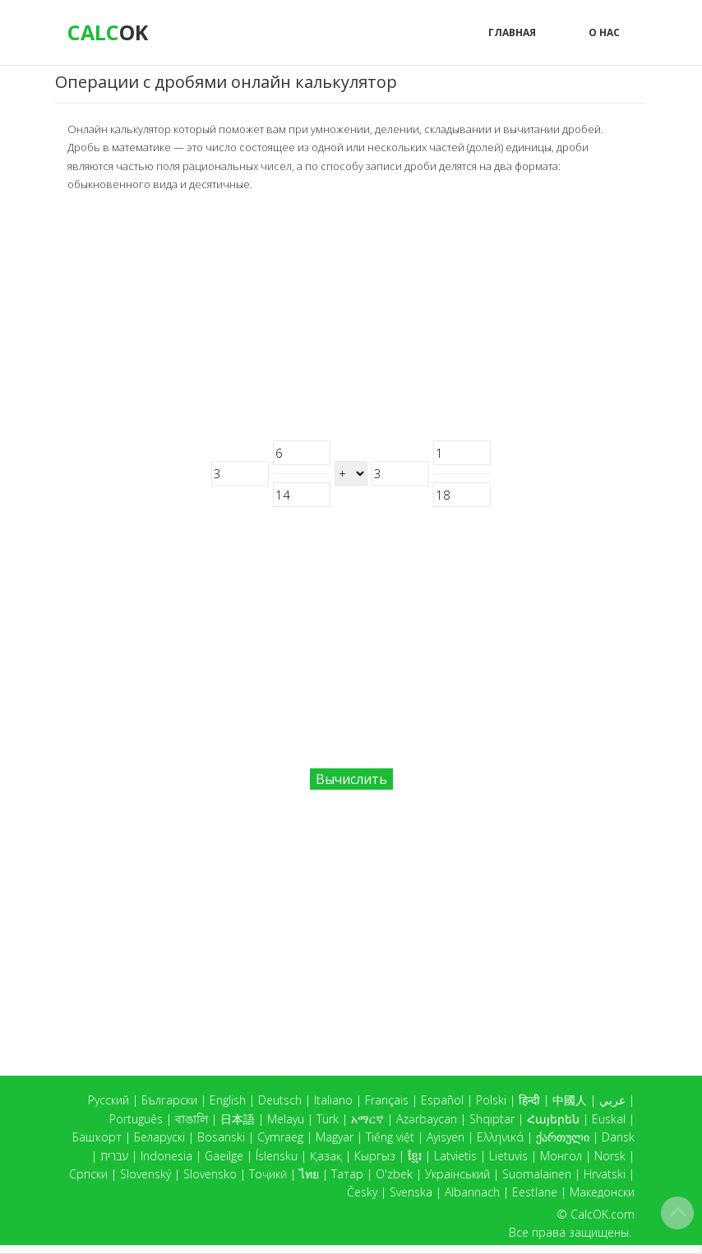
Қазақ (326, 1156)
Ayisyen (445, 1137)
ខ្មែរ (415, 1156)
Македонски (602, 1192)
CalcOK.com (602, 1214)
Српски (88, 1174)
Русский (108, 1100)
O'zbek (394, 1174)
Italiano (333, 1100)
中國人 (569, 1100)
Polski (491, 1100)
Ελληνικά (500, 1137)
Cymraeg (280, 1137)
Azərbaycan (426, 1119)
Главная (512, 32)
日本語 (237, 1119)
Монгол (561, 1156)
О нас (604, 32)
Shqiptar (492, 1119)
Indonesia (166, 1156)
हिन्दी (529, 1100)
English (228, 1100)
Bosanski (221, 1137)
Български (169, 1100)
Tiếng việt (390, 1137)
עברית (114, 1156)
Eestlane (534, 1192)
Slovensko (210, 1174)
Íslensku (277, 1156)
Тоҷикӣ (268, 1174)
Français (387, 1100)
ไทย (309, 1174)
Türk (327, 1119)
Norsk (610, 1156)
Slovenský (145, 1174)
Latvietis (455, 1156)
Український (457, 1174)
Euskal (609, 1119)
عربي (612, 1100)
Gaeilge (224, 1156)
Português (136, 1119)
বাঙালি (191, 1119)
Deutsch (280, 1100)
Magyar (334, 1137)
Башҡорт (97, 1137)
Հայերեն (553, 1119)
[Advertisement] (351, 317)
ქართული (562, 1137)
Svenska (411, 1192)
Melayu (285, 1119)
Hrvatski (605, 1174)
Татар (347, 1174)
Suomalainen (536, 1174)
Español (442, 1100)
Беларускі (159, 1137)
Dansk (618, 1137)
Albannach (472, 1192)
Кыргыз (374, 1156)
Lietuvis (508, 1156)
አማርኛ (367, 1119)
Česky (362, 1192)
